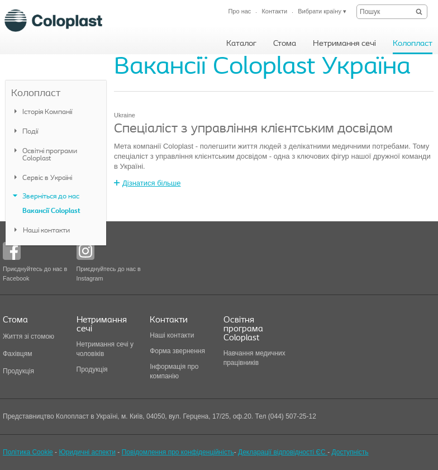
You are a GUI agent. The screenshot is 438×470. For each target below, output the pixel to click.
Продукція (18, 371)
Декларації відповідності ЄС (282, 452)
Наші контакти (173, 335)
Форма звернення (177, 351)
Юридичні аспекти (87, 452)
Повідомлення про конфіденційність (178, 452)
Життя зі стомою (28, 336)
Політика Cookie (28, 452)
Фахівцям (17, 354)
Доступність (349, 452)
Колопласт (35, 93)
